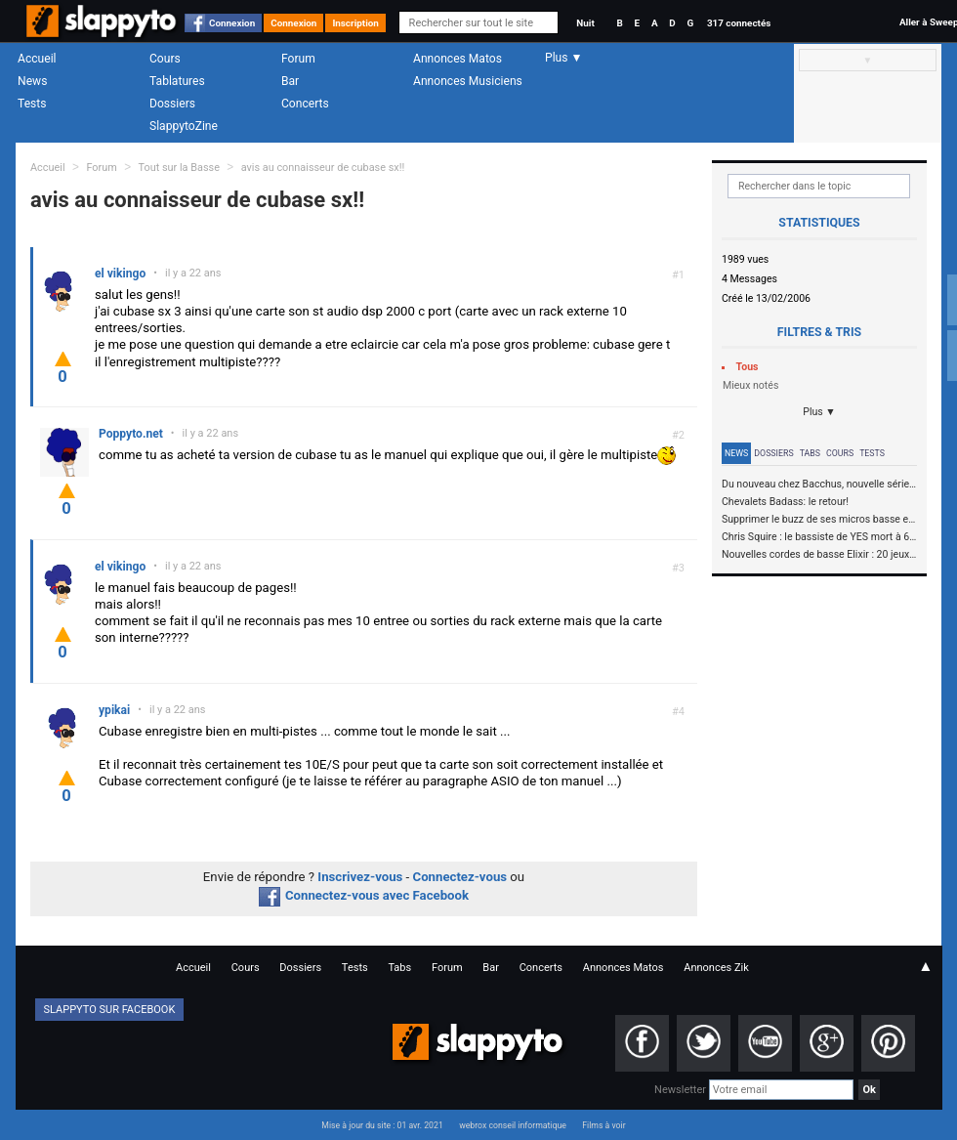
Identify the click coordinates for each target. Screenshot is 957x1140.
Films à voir (603, 1125)
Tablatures (177, 81)
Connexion (232, 23)
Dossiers (172, 103)
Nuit (585, 23)
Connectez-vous (460, 876)
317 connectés (738, 23)
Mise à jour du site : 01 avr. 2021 (381, 1125)
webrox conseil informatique (512, 1125)
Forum (298, 58)
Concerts (305, 103)
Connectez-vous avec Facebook (364, 895)
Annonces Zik (716, 967)
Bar (290, 81)
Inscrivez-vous (359, 876)
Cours (165, 58)
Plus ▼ (819, 411)
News (32, 81)
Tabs (810, 453)
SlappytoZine (183, 126)
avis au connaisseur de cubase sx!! (323, 167)
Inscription (355, 23)
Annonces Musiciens (467, 81)
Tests (32, 103)
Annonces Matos (457, 58)
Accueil (37, 58)
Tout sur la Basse (179, 167)
